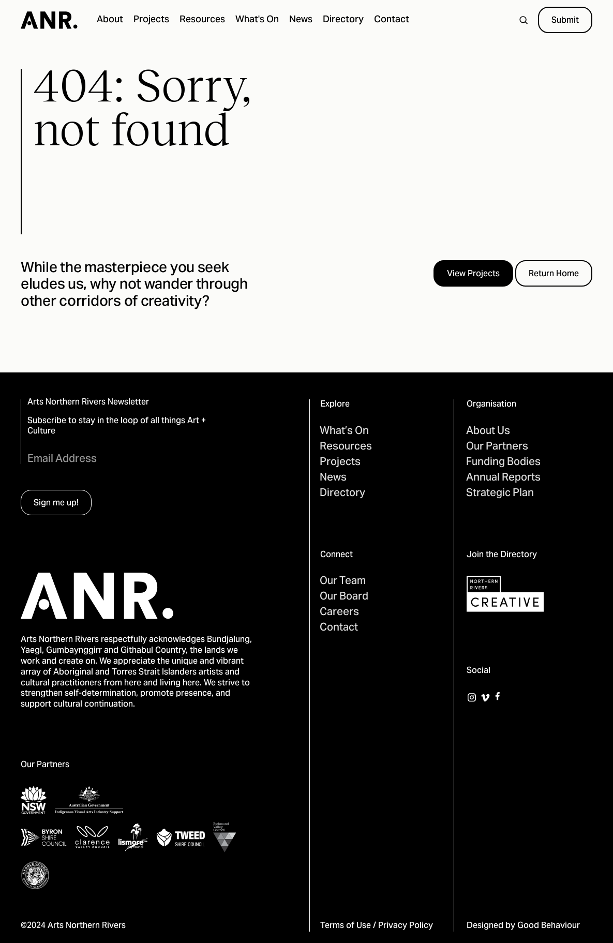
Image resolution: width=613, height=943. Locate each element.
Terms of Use (345, 926)
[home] (49, 20)
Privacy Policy (405, 926)
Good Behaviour (548, 926)
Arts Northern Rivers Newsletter (88, 402)
